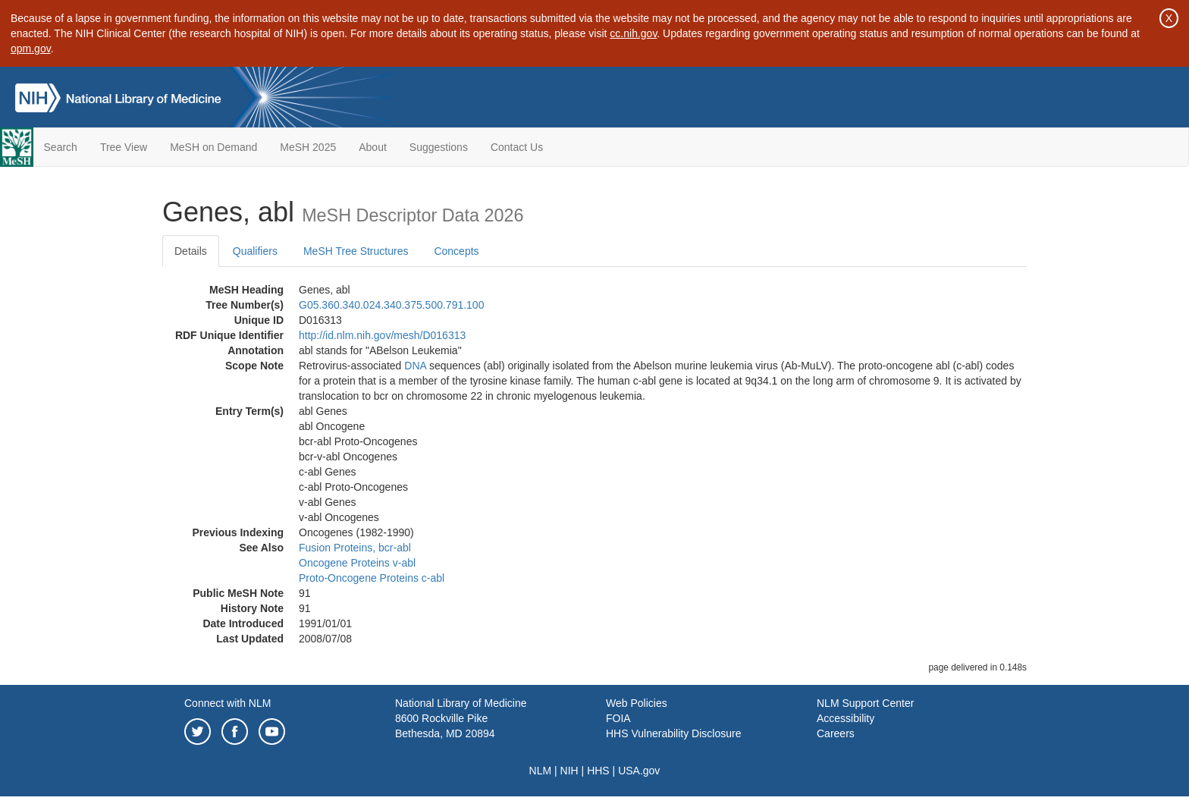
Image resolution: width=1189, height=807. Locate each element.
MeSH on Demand (213, 147)
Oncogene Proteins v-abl (357, 563)
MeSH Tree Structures (356, 251)
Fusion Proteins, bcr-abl (355, 548)
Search (60, 147)
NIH (569, 771)
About (373, 147)
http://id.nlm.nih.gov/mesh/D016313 (382, 335)
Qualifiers (255, 251)
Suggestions (438, 147)
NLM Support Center (865, 703)
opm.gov (31, 48)
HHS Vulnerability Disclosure (673, 733)
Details (190, 251)
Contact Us (517, 147)
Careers (836, 733)
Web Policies (636, 703)
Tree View (123, 147)
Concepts (456, 251)
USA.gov (639, 771)
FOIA (618, 718)
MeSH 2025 (308, 147)
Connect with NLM (227, 703)
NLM (540, 771)
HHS (598, 771)
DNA (415, 366)
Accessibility (845, 718)
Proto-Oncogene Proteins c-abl (371, 578)
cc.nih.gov (633, 33)
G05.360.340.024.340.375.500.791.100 (391, 305)
